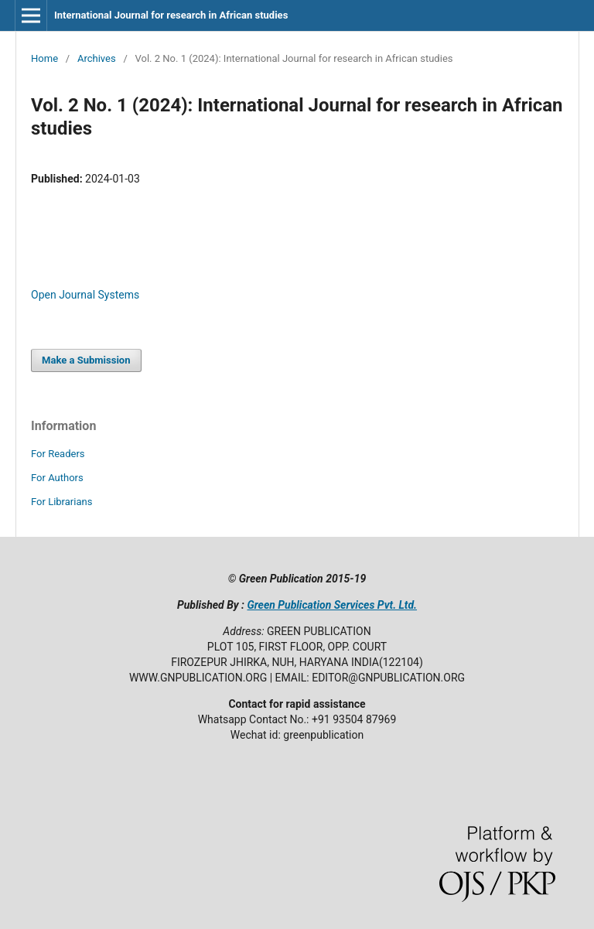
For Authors (57, 477)
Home (44, 58)
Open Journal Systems (85, 295)
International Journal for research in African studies (171, 15)
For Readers (58, 453)
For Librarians (61, 501)
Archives (96, 58)
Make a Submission (86, 360)
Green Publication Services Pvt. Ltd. (332, 605)
